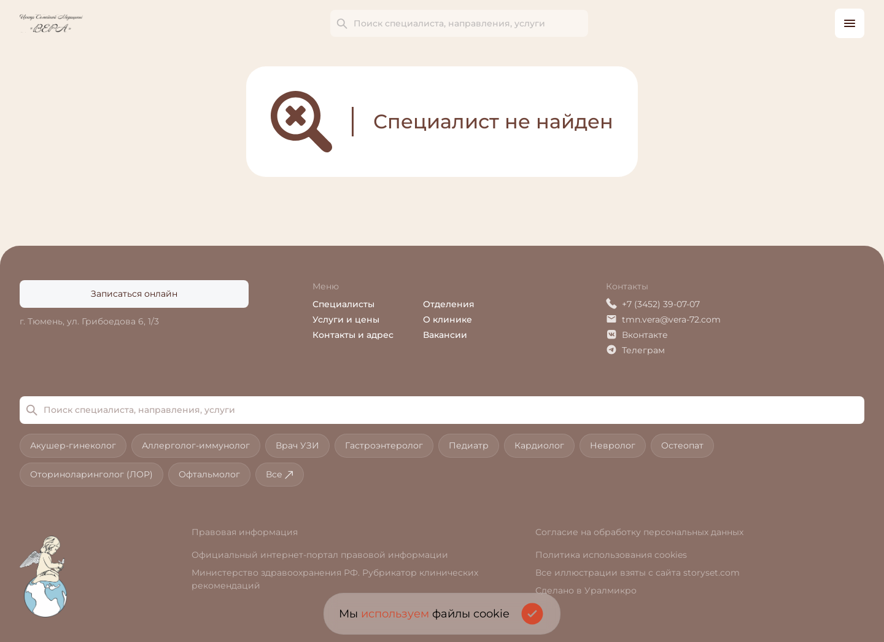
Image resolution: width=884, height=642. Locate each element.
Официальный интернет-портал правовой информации (320, 554)
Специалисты (343, 304)
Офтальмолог (209, 474)
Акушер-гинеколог (73, 445)
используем (395, 613)
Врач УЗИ (297, 445)
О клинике (447, 319)
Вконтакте (637, 334)
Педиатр (469, 445)
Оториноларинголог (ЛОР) (91, 474)
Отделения (449, 304)
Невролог (612, 445)
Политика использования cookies (611, 554)
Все (279, 474)
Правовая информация (245, 532)
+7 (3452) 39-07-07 (653, 304)
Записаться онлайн (134, 293)
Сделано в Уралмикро (586, 590)
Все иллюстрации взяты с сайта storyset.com (637, 572)
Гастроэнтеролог (384, 445)
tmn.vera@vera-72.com (663, 319)
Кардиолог (539, 445)
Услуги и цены (345, 319)
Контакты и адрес (353, 334)
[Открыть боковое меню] (849, 23)
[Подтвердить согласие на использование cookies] (532, 614)
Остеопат (682, 445)
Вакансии (445, 334)
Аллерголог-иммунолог (196, 445)
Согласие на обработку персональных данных (639, 532)
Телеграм (635, 350)
